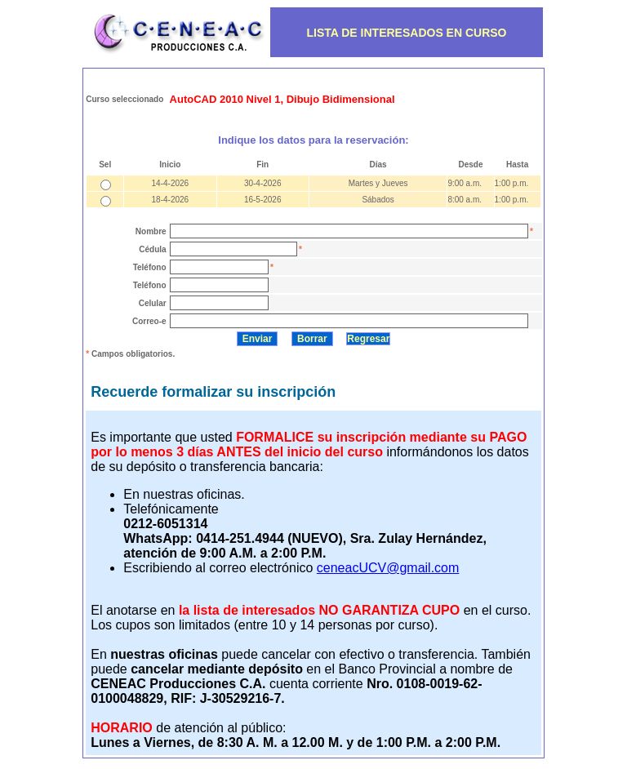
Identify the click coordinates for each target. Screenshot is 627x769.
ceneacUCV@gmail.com (388, 568)
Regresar (368, 338)
